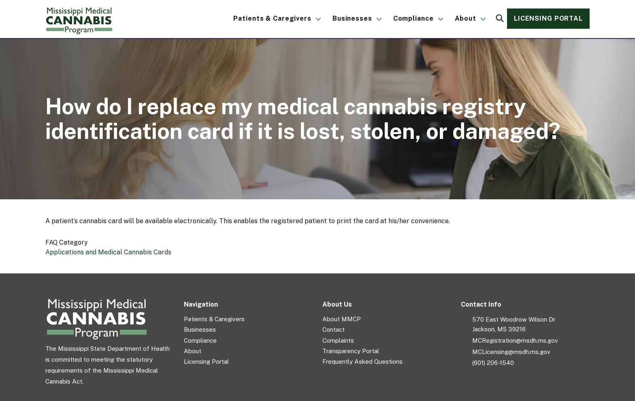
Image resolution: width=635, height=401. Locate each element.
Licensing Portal (548, 18)
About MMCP (341, 319)
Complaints (338, 340)
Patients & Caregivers (272, 18)
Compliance (413, 18)
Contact (333, 329)
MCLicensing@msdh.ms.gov (511, 351)
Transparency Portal (350, 351)
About (465, 18)
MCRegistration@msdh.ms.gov (515, 340)
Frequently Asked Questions (362, 361)
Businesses (352, 18)
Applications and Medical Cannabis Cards (108, 252)
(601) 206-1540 (493, 362)
